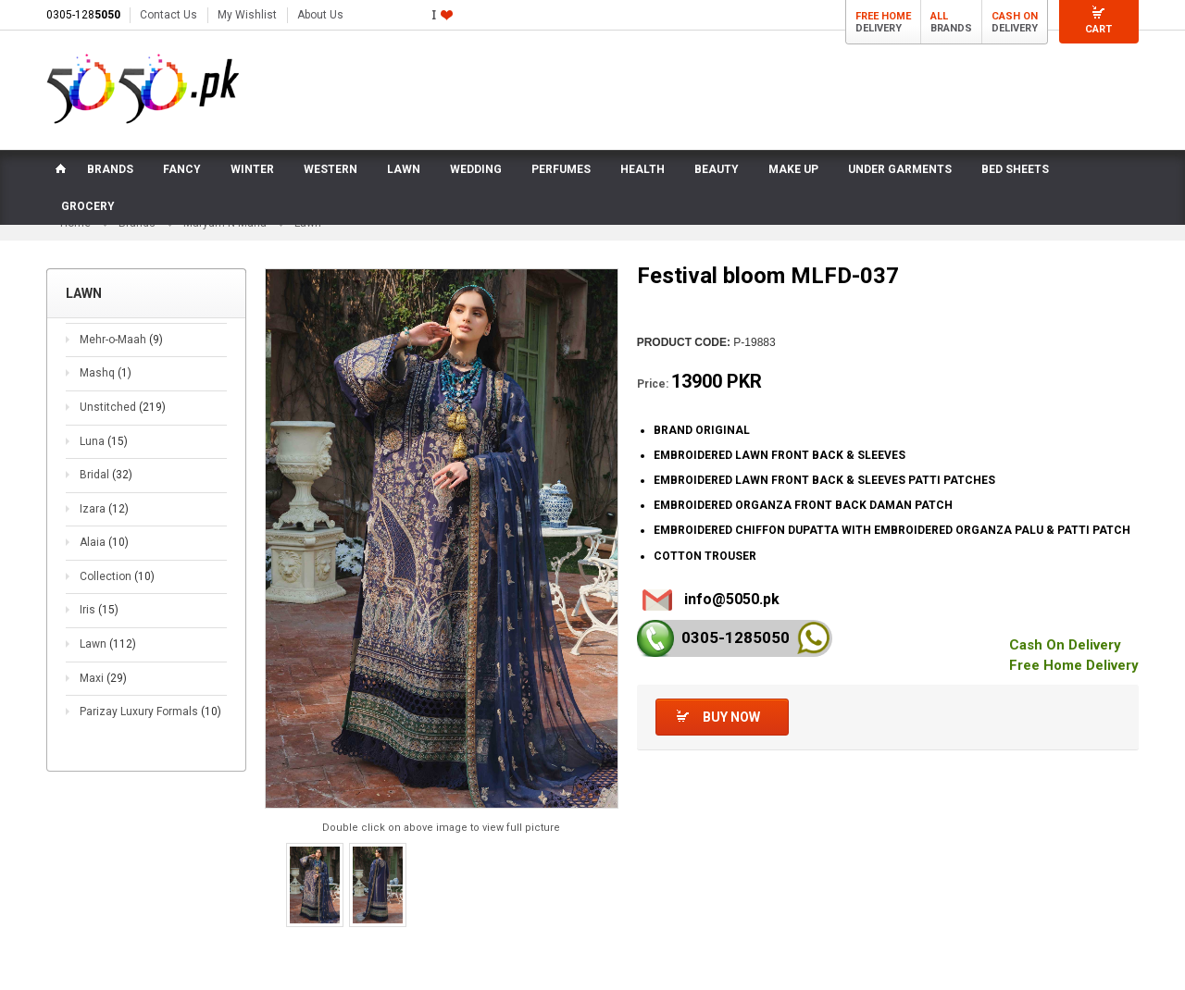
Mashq (105, 372)
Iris (99, 609)
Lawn (108, 643)
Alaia (104, 542)
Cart (1098, 29)
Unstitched (123, 407)
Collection (117, 576)
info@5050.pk (732, 599)
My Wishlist (247, 14)
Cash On (1015, 16)
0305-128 (83, 14)
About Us (320, 14)
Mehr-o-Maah (121, 339)
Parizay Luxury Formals (150, 711)
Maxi (103, 678)
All (939, 16)
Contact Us (168, 14)
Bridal (106, 474)
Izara (104, 508)
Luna (104, 441)
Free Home (883, 16)
